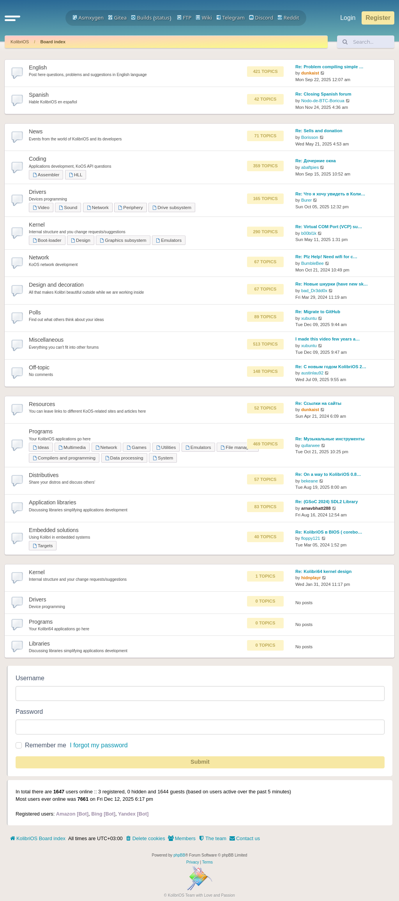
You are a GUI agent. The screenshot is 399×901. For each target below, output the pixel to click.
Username (30, 678)
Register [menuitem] (377, 17)
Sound (68, 207)
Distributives (43, 475)
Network (98, 207)
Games (137, 447)
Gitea (117, 17)
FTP (184, 17)
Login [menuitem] (347, 17)
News (35, 131)
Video (41, 207)
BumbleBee (312, 263)
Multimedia (72, 447)
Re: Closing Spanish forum (323, 94)
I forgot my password (99, 745)
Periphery (130, 207)
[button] (12, 18)
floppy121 (310, 538)
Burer (306, 200)
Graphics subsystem (123, 240)
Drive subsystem (171, 207)
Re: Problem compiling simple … (329, 66)
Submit (200, 762)
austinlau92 (312, 373)
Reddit (288, 17)
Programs (41, 431)
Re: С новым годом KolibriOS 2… (330, 366)
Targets (43, 545)
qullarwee (310, 445)
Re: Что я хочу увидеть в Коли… (330, 194)
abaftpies (310, 167)
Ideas (41, 447)
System (163, 457)
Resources (42, 404)
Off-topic (39, 367)
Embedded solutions (53, 530)
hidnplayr (311, 577)
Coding (37, 159)
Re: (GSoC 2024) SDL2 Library (326, 501)
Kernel (37, 225)
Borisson (309, 137)
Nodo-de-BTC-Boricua (322, 100)
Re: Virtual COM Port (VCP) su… (328, 226)
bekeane (309, 481)
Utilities (166, 447)
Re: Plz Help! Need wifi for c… (326, 256)
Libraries (39, 643)
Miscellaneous (46, 340)
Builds (141, 17)
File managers (237, 447)
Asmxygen (88, 17)
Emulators (169, 240)
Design (80, 240)
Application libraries (52, 502)
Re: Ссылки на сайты (318, 403)
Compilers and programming (64, 457)
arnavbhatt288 (316, 508)
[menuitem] (145, 838)
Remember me (45, 745)
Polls (35, 312)
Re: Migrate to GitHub (317, 311)
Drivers (37, 192)
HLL (75, 174)
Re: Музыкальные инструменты (329, 438)
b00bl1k (308, 233)
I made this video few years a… (327, 339)
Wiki (204, 17)
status (162, 17)
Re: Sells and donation (319, 130)
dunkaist (310, 73)
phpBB (179, 855)
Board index (52, 41)
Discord (261, 17)
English (38, 67)
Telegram (230, 17)
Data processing (124, 457)
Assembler (46, 174)
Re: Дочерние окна (315, 160)
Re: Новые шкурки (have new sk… (331, 284)
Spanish (39, 95)
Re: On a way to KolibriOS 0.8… (328, 474)
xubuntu (309, 318)
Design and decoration (56, 285)
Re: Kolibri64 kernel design (323, 571)
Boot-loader (47, 240)
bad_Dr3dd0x (314, 290)
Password (29, 711)
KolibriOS (20, 41)
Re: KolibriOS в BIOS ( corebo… (328, 532)
